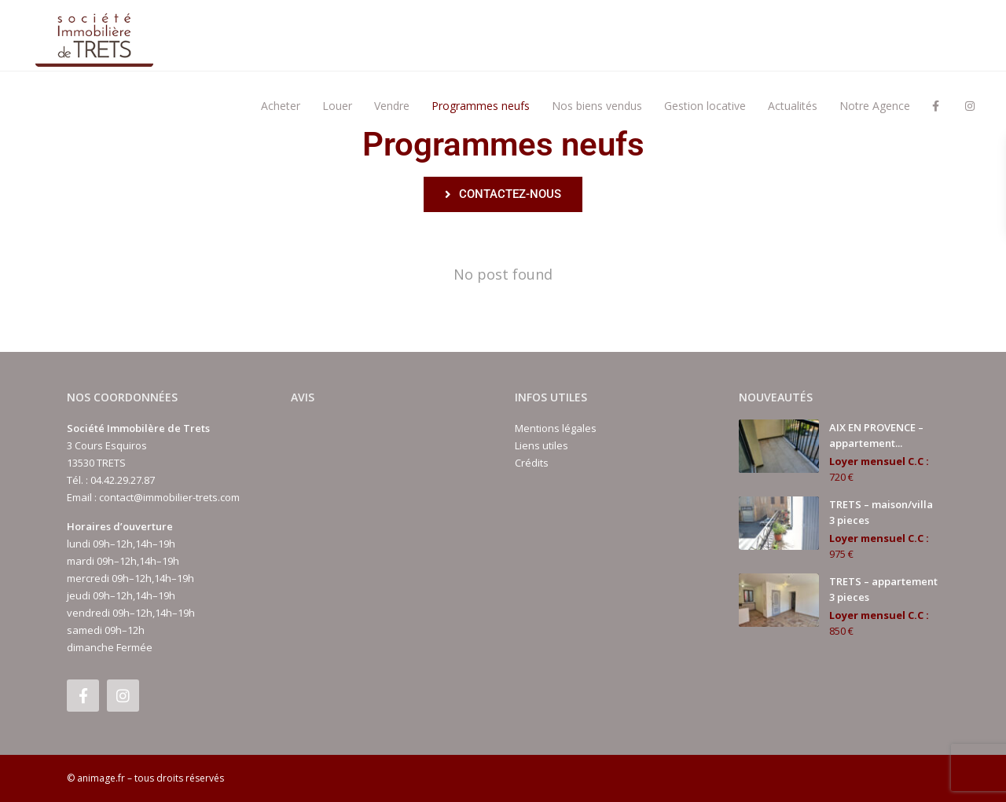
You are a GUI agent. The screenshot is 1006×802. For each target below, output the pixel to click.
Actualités (792, 105)
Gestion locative (705, 105)
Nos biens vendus (597, 105)
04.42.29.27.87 (122, 480)
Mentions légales (556, 428)
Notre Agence (874, 105)
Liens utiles (541, 445)
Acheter (280, 105)
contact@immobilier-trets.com (169, 497)
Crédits (532, 463)
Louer (337, 105)
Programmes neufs (480, 105)
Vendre (391, 105)
